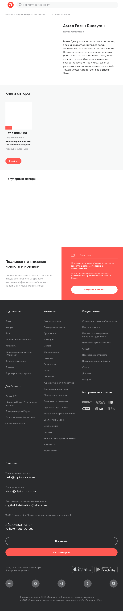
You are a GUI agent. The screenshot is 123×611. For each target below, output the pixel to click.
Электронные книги (54, 327)
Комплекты (49, 444)
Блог (7, 333)
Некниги (48, 432)
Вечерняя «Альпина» (16, 360)
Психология (50, 364)
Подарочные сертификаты (96, 360)
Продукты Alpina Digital (17, 411)
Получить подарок (94, 289)
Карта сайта (50, 450)
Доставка (87, 373)
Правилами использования (98, 275)
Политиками (78, 275)
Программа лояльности (94, 354)
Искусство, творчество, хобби (59, 413)
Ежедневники (51, 425)
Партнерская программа (18, 373)
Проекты (9, 367)
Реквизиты (10, 345)
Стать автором (61, 552)
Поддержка (61, 541)
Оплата (86, 367)
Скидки (48, 345)
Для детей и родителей (56, 388)
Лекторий (49, 339)
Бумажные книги (52, 321)
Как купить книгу (91, 327)
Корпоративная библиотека (20, 417)
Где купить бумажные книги (96, 342)
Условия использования (18, 339)
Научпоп (48, 358)
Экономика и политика (56, 401)
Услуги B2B (11, 396)
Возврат (86, 379)
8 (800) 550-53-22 (18, 525)
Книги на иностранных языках (60, 438)
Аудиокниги (50, 333)
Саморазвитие (51, 351)
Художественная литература (59, 382)
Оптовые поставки (15, 423)
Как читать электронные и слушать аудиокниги (95, 335)
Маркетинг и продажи (55, 395)
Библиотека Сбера (54, 419)
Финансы (49, 376)
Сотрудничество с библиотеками (99, 321)
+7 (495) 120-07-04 (19, 529)
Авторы (9, 327)
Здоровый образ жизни (56, 407)
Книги (8, 321)
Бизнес (47, 370)
